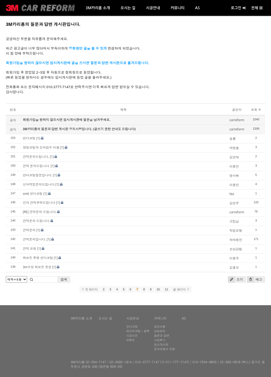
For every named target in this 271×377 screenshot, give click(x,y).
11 (166, 289)
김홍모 (234, 267)
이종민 (234, 166)
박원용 (234, 148)
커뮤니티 (177, 8)
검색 (64, 279)
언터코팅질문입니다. (37, 175)
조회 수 (256, 109)
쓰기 (235, 279)
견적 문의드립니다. (36, 166)
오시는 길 (128, 8)
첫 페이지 (90, 289)
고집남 (234, 221)
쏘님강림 (235, 249)
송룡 (232, 138)
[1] (38, 138)
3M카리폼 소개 (97, 8)
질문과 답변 (161, 335)
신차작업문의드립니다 (39, 184)
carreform (236, 120)
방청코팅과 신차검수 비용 (41, 147)
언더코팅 (29, 138)
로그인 (238, 8)
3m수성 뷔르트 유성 (37, 267)
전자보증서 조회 (164, 349)
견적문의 (29, 230)
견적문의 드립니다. (36, 221)
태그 (254, 279)
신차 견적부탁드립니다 (39, 202)
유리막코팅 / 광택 (137, 331)
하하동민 (235, 240)
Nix (231, 194)
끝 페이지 (181, 289)
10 (158, 289)
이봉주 (234, 258)
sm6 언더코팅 (33, 193)
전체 (257, 8)
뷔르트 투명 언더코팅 (38, 258)
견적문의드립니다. (36, 156)
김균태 (234, 157)
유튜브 (130, 340)
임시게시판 (161, 344)
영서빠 (234, 175)
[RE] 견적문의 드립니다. (39, 212)
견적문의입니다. (34, 239)
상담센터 (159, 331)
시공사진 (132, 335)
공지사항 (159, 326)
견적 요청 (29, 248)
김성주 (234, 203)
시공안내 (153, 8)
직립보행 (235, 230)
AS (197, 8)
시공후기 (159, 340)
